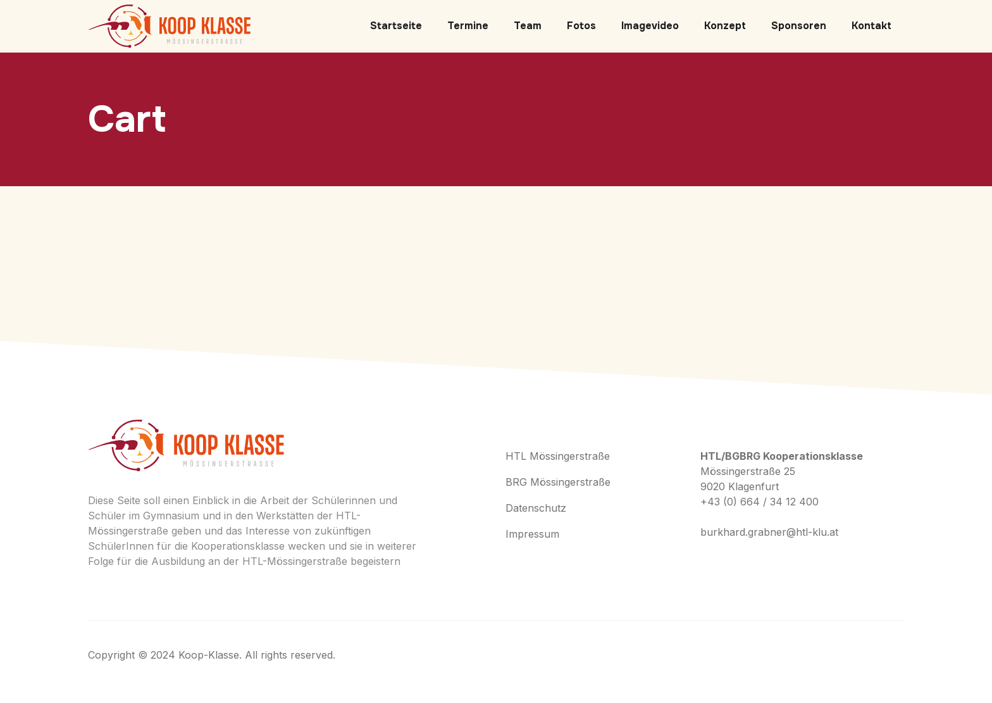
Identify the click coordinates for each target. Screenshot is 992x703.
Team (528, 25)
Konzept (725, 25)
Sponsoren (798, 25)
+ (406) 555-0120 (751, 564)
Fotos (581, 25)
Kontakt (871, 25)
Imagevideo (650, 25)
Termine (467, 25)
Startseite (396, 25)
